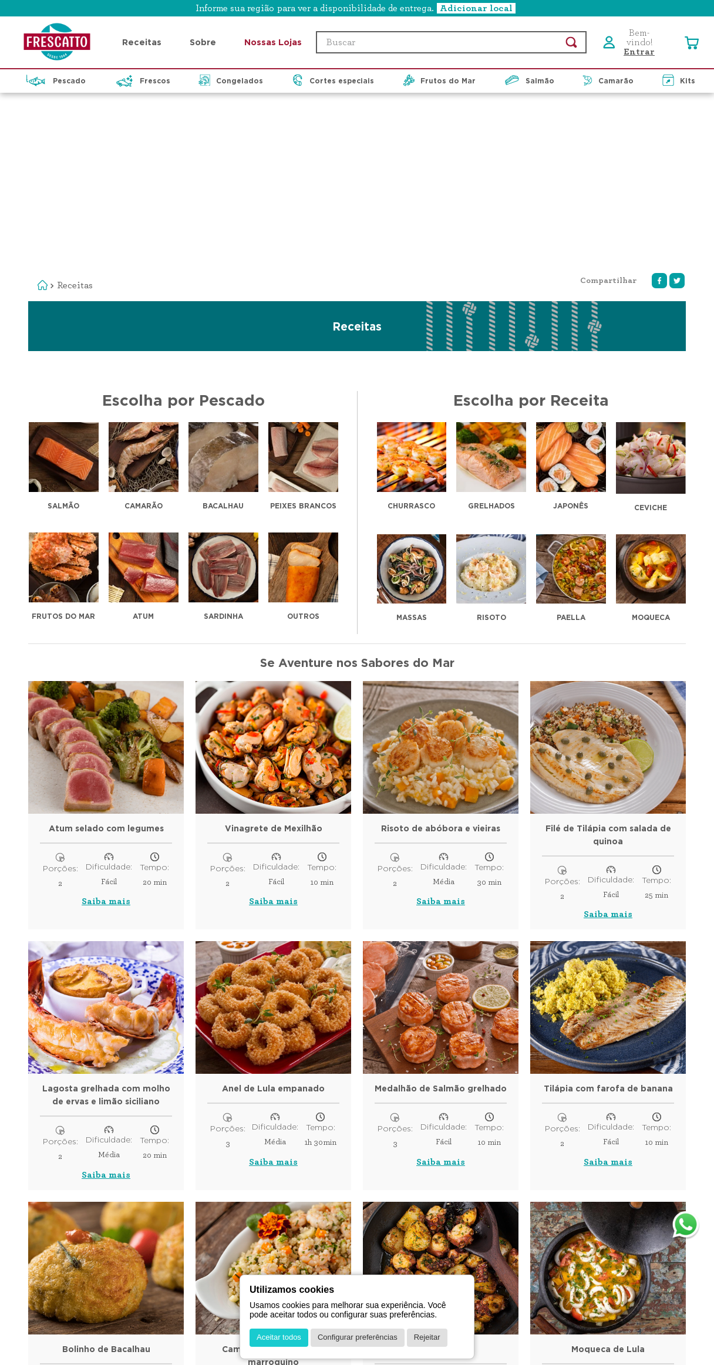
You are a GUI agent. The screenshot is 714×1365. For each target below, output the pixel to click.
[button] (357, 8)
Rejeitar (427, 1337)
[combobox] (451, 42)
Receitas (75, 114)
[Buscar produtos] (571, 42)
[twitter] (677, 109)
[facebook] (659, 109)
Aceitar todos (279, 1337)
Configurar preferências (358, 1337)
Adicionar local (476, 8)
